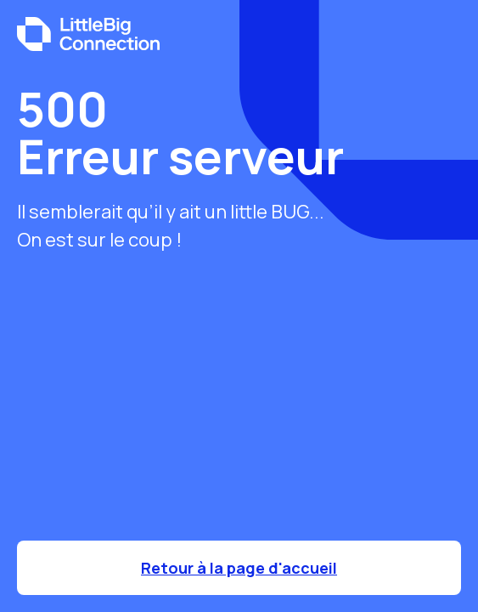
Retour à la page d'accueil (239, 568)
